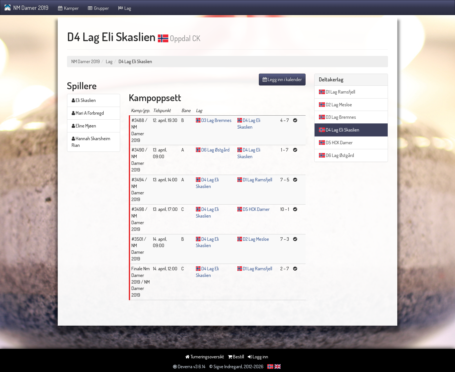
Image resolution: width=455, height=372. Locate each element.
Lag (124, 8)
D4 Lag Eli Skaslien (339, 130)
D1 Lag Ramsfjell (257, 180)
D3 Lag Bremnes (216, 120)
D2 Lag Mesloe (256, 239)
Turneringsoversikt (204, 357)
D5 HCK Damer (256, 209)
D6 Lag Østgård (215, 150)
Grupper (98, 8)
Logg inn (258, 357)
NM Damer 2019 (26, 7)
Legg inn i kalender (282, 79)
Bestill (236, 357)
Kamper (68, 8)
